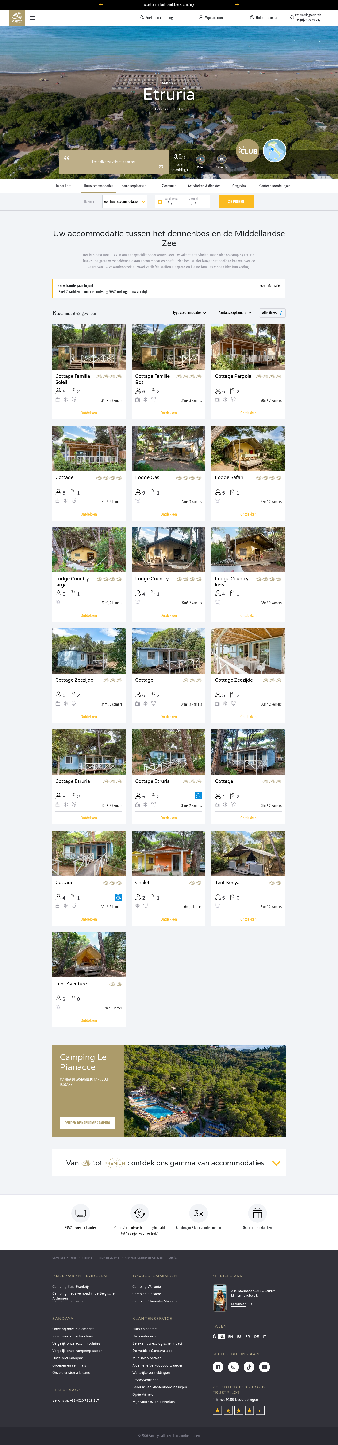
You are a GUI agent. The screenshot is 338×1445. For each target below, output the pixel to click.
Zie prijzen (236, 201)
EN (230, 1337)
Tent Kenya (227, 883)
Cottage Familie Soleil (72, 379)
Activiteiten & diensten (204, 186)
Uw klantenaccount (147, 1336)
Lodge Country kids (232, 582)
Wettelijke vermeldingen (151, 1373)
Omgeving (239, 186)
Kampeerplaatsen (134, 186)
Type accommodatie (187, 312)
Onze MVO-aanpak (67, 1358)
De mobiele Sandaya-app (152, 1351)
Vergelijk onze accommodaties (76, 1344)
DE (256, 1337)
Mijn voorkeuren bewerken (153, 1402)
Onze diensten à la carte (71, 1373)
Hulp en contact (144, 1329)
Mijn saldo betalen (146, 1358)
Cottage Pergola (233, 376)
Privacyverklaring (145, 1380)
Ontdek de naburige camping (87, 1123)
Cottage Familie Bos (152, 379)
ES (239, 1337)
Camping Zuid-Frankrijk (71, 1287)
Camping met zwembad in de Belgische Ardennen (83, 1295)
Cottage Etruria (72, 781)
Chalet (142, 883)
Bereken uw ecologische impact (157, 1344)
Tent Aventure (71, 984)
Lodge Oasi (148, 477)
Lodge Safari (229, 477)
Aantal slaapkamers (232, 312)
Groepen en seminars (69, 1365)
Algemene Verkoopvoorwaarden (157, 1365)
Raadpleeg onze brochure (72, 1336)
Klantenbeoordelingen (275, 186)
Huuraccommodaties (98, 186)
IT (264, 1337)
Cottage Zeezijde (74, 680)
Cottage (64, 477)
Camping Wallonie (146, 1287)
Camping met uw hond (70, 1301)
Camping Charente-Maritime (154, 1301)
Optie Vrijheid (143, 1395)
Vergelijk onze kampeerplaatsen (77, 1351)
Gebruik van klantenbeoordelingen (159, 1387)
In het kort (63, 186)
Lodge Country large (72, 582)
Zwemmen (169, 186)
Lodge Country (152, 579)
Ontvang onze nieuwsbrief (73, 1329)
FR (248, 1337)
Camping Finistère (146, 1294)
